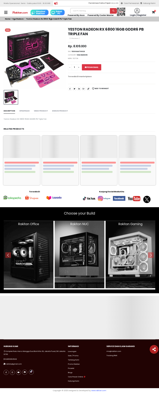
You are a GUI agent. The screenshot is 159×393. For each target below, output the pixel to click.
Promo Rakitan (74, 364)
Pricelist (71, 368)
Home (8, 19)
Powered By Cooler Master (101, 15)
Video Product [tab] (41, 111)
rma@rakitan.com (113, 351)
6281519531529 (11, 359)
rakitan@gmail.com (14, 364)
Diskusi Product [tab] (60, 111)
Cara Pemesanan (130, 3)
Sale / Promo (73, 355)
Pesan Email (91, 67)
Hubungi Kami (147, 3)
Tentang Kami (73, 360)
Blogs (70, 372)
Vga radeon (18, 19)
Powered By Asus (76, 15)
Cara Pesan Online (75, 377)
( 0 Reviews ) (74, 38)
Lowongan (72, 351)
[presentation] (8, 255)
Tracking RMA (111, 355)
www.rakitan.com (98, 390)
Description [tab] (9, 111)
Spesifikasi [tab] (24, 111)
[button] (153, 13)
